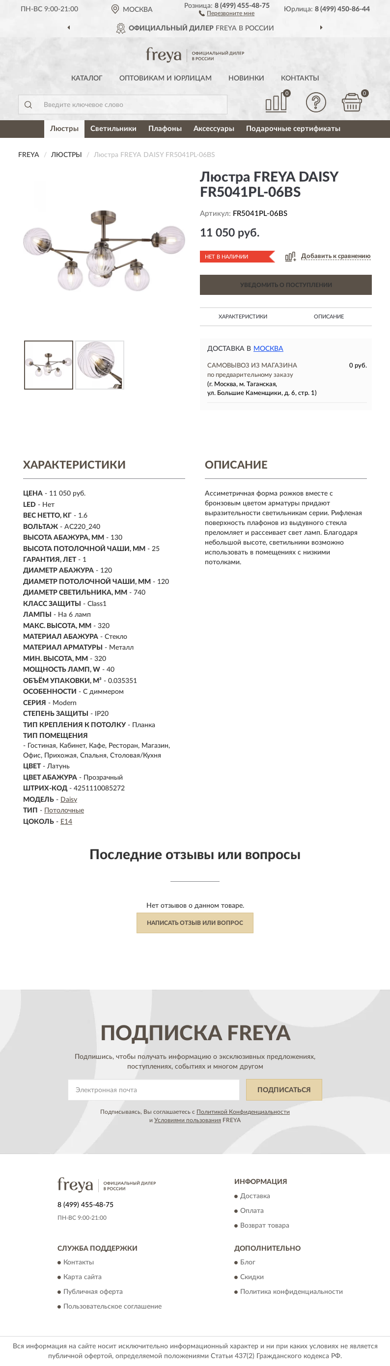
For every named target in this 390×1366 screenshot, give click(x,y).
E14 (66, 821)
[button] (226, 13)
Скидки (252, 1277)
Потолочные (64, 810)
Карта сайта (82, 1277)
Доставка (255, 1196)
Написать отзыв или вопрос (195, 923)
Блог (247, 1263)
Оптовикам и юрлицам (165, 78)
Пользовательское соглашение (112, 1307)
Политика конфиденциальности (291, 1292)
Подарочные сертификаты (293, 128)
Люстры (64, 128)
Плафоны (165, 128)
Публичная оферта (93, 1292)
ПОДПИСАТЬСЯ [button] (284, 1090)
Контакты (300, 78)
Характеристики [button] (243, 316)
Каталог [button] (87, 78)
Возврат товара (264, 1225)
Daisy (68, 799)
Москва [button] (268, 348)
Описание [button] (329, 316)
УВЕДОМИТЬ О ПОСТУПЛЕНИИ (286, 285)
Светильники (113, 128)
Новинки (246, 78)
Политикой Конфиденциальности (243, 1112)
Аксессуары (214, 128)
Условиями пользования (187, 1120)
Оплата (252, 1211)
